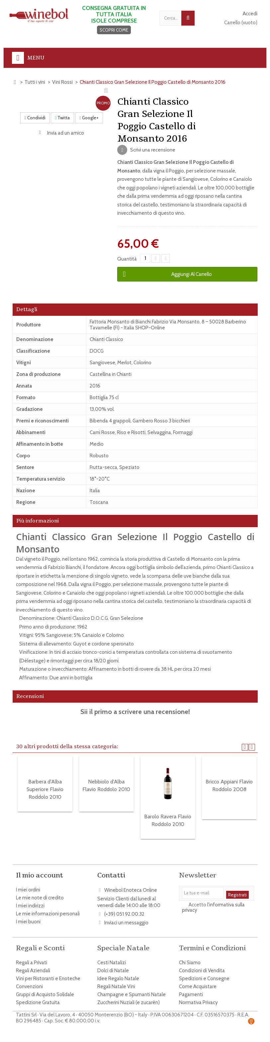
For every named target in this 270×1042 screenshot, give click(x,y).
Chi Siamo (190, 959)
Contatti (111, 875)
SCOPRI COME (114, 30)
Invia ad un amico (65, 133)
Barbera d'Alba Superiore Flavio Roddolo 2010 (45, 789)
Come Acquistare (198, 983)
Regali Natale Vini (116, 983)
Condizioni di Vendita (202, 967)
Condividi (35, 117)
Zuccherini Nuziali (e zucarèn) (128, 999)
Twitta (62, 117)
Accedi (250, 14)
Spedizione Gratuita (38, 999)
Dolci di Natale (113, 967)
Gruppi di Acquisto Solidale (45, 991)
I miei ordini (28, 890)
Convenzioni (29, 983)
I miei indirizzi (30, 906)
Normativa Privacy (198, 999)
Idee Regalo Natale (118, 975)
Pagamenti (191, 991)
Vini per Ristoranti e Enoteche (48, 975)
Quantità (127, 259)
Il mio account (39, 875)
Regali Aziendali (33, 967)
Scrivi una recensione (152, 150)
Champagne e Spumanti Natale (131, 991)
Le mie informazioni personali (48, 914)
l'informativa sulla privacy (213, 909)
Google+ (89, 117)
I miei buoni (28, 922)
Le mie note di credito (40, 898)
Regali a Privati (31, 959)
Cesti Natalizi (111, 959)
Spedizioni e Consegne (204, 975)
